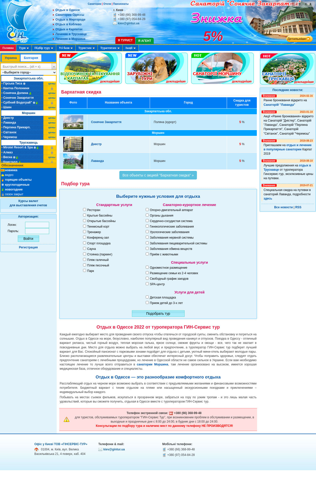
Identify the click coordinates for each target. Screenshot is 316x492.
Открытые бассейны (101, 221)
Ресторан (93, 210)
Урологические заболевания (170, 232)
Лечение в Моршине (70, 39)
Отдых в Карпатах (69, 29)
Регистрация (28, 247)
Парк (90, 271)
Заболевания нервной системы (172, 237)
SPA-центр (157, 284)
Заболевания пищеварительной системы (178, 243)
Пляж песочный (98, 265)
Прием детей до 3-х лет (166, 303)
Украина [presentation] (11, 58)
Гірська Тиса (12, 83)
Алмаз (8, 152)
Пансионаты (121, 4)
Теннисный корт (98, 226)
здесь (268, 198)
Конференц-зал (98, 237)
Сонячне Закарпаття (18, 98)
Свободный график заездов (169, 278)
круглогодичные (17, 184)
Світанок (10, 132)
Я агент (144, 41)
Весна (7, 157)
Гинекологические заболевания (172, 226)
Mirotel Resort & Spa (18, 147)
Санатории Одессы (69, 15)
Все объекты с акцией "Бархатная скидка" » (158, 175)
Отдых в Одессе (67, 10)
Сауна (91, 249)
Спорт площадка (99, 243)
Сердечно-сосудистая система (171, 221)
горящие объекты (18, 179)
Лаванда (9, 122)
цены (51, 83)
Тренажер (94, 232)
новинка (11, 170)
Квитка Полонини (16, 88)
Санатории (94, 4)
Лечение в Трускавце (71, 34)
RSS (298, 207)
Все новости (283, 207)
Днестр (8, 118)
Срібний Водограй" (17, 102)
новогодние (14, 189)
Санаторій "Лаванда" (279, 105)
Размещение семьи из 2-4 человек (174, 273)
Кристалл (10, 162)
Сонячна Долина (15, 93)
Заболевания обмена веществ (171, 249)
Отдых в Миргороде (70, 19)
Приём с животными (164, 254)
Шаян (7, 107)
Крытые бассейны (99, 215)
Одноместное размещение (168, 267)
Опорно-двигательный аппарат (171, 210)
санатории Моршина (152, 364)
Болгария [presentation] (31, 58)
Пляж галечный (98, 260)
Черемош (10, 137)
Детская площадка (163, 297)
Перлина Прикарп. (17, 127)
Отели (107, 4)
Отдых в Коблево (68, 24)
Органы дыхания (161, 215)
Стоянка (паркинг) (99, 254)
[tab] (11, 58)
